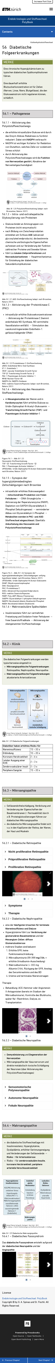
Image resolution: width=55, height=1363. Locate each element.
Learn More (39, 1339)
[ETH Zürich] (12, 9)
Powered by (27, 1332)
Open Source (18, 1336)
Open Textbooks (34, 1336)
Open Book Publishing (21, 1339)
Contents (27, 32)
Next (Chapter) (46, 1360)
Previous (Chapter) (11, 1360)
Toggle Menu (51, 9)
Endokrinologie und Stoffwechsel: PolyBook (27, 21)
